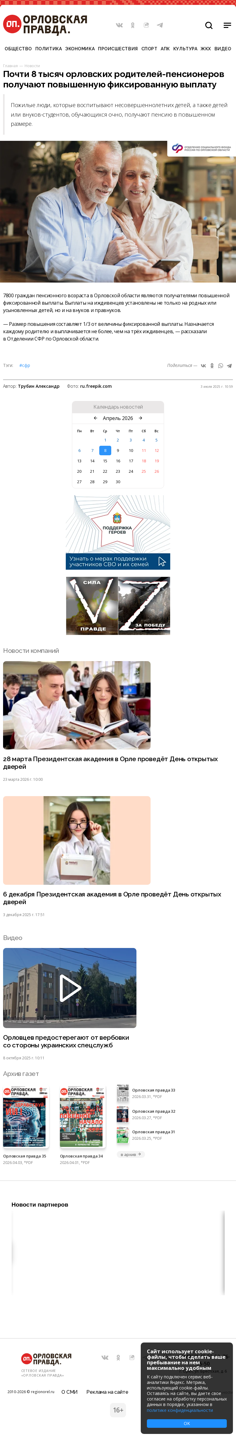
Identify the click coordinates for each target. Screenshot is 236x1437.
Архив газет (21, 1073)
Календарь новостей (118, 407)
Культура (185, 48)
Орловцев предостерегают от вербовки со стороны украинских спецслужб (66, 1041)
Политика (48, 48)
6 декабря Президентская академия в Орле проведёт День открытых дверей (112, 898)
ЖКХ (206, 48)
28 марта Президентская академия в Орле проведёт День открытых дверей (110, 762)
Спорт (149, 48)
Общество (18, 48)
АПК (165, 48)
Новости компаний (31, 650)
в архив (131, 1154)
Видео (222, 48)
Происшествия (118, 48)
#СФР (24, 365)
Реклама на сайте (107, 1392)
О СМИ (69, 1392)
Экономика (80, 48)
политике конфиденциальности (180, 1410)
